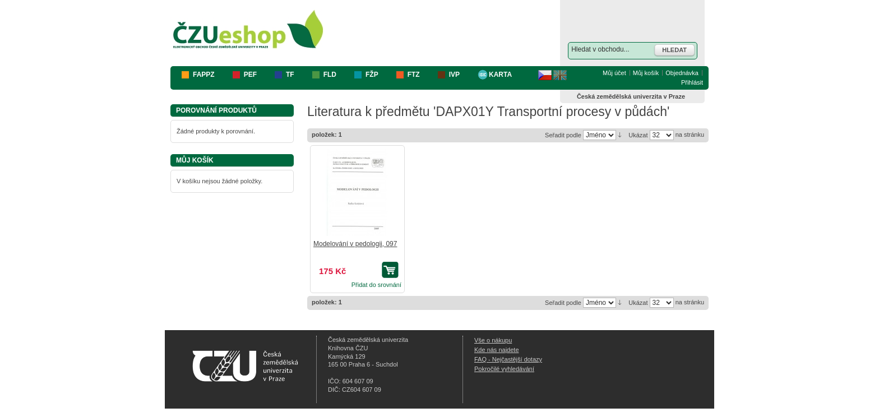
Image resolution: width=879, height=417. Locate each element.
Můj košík (646, 73)
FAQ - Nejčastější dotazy (508, 359)
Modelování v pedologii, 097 (355, 244)
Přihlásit (692, 82)
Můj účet (614, 73)
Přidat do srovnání (376, 284)
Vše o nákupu (493, 340)
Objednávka (681, 73)
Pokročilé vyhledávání (504, 368)
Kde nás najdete (496, 349)
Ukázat (637, 135)
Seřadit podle (563, 135)
